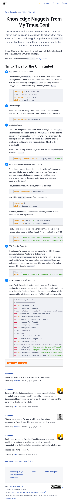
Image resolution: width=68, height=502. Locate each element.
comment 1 (9, 374)
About (46, 3)
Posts (64, 3)
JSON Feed (23, 363)
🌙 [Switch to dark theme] (39, 3)
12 (34, 12)
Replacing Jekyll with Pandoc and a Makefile (16, 475)
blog (19, 12)
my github (42, 59)
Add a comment (11, 461)
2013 (25, 12)
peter (15, 407)
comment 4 (9, 435)
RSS (9, 363)
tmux (21, 486)
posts (34, 472)
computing (12, 486)
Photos (56, 3)
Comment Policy (26, 461)
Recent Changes (10, 498)
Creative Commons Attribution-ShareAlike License (27, 492)
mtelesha (17, 381)
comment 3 (9, 415)
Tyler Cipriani (10, 12)
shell (18, 486)
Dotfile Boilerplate (51, 472)
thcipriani (17, 427)
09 (30, 12)
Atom (15, 363)
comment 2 (9, 389)
